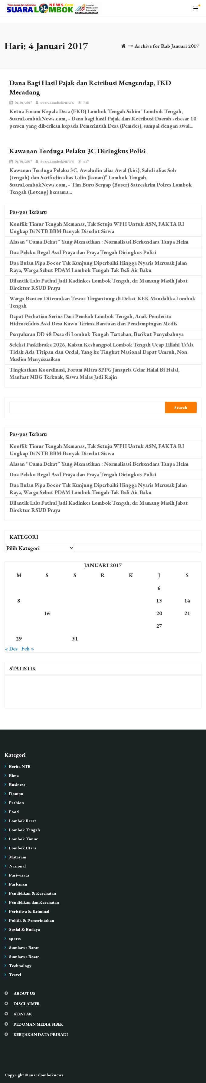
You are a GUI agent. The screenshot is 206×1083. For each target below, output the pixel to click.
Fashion (16, 802)
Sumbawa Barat (24, 947)
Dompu (16, 793)
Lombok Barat (22, 820)
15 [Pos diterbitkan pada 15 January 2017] (19, 613)
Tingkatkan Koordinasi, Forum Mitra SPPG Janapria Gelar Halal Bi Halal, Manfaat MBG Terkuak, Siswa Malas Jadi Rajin (94, 373)
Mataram (17, 857)
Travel (15, 974)
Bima (14, 775)
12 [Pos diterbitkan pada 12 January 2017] (131, 600)
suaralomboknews (46, 1075)
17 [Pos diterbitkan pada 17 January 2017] (75, 613)
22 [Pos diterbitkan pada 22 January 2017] (19, 625)
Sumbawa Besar (24, 956)
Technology (20, 965)
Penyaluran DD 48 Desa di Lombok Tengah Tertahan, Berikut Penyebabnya (96, 334)
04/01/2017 (20, 102)
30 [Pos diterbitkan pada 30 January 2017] (47, 638)
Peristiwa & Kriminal (29, 911)
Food (14, 811)
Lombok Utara (22, 848)
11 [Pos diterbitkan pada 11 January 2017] (103, 600)
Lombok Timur (23, 839)
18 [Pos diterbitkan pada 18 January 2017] (103, 613)
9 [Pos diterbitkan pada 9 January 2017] (46, 600)
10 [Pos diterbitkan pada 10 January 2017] (75, 600)
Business (17, 784)
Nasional (17, 866)
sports (15, 938)
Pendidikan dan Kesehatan (34, 902)
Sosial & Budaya (24, 929)
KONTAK (23, 1014)
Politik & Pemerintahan (31, 920)
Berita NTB (20, 766)
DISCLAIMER (27, 1003)
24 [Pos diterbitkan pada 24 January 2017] (75, 625)
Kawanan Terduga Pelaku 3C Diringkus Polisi (77, 150)
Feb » (27, 648)
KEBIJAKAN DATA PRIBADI (41, 1034)
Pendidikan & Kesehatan (32, 893)
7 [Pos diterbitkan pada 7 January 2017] (187, 587)
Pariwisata (19, 875)
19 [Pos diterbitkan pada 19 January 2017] (131, 613)
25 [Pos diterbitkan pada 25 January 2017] (103, 625)
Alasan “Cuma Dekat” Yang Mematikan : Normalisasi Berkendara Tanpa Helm (98, 241)
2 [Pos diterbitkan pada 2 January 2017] (46, 587)
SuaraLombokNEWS (55, 102)
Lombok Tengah (24, 829)
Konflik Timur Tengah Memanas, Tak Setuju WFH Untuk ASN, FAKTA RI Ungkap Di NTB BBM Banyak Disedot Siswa (96, 227)
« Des (11, 648)
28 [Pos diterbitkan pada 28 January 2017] (187, 625)
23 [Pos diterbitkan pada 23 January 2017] (47, 625)
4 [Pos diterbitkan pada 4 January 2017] (102, 587)
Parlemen (18, 884)
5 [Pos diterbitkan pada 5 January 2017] (130, 587)
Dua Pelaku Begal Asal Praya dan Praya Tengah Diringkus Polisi (82, 252)
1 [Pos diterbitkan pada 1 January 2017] (18, 587)
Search (180, 407)
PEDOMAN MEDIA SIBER (38, 1024)
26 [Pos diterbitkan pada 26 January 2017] (131, 625)
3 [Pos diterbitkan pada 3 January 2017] (75, 587)
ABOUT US (24, 993)
